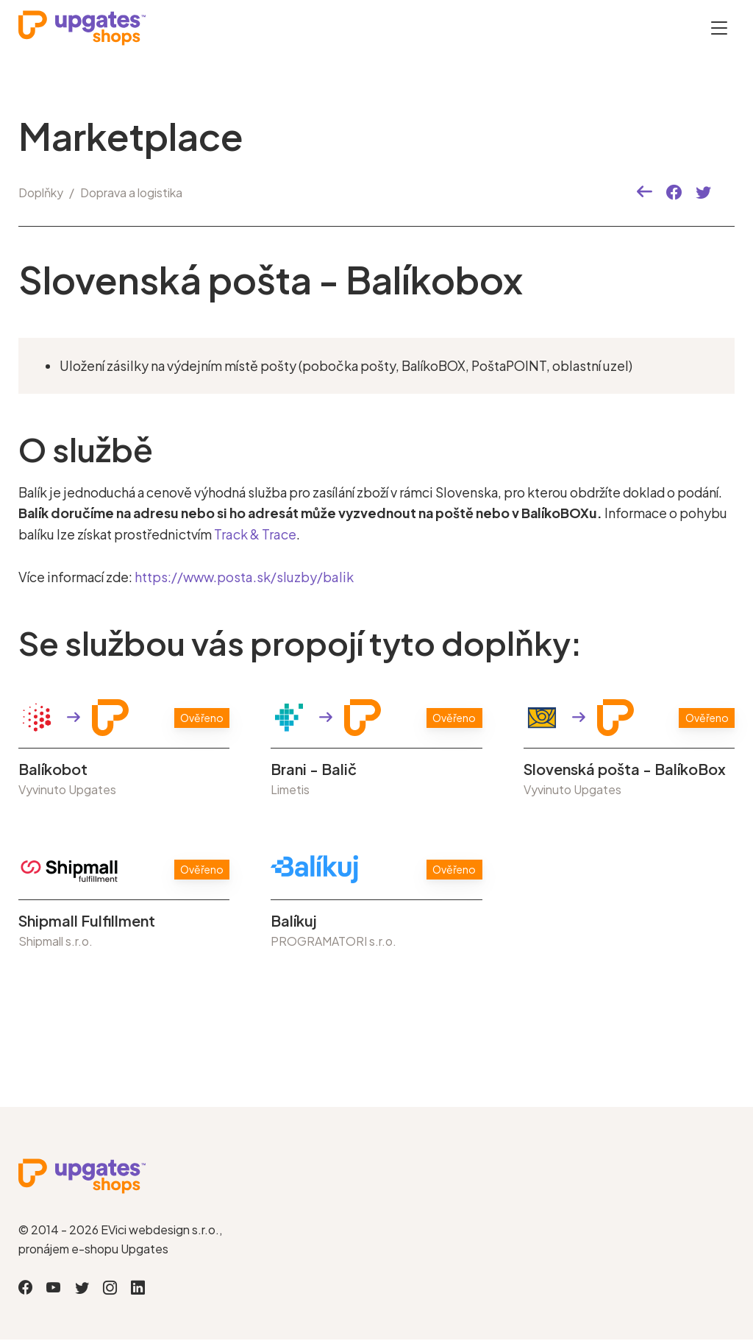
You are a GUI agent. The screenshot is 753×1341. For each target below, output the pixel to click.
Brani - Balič (314, 769)
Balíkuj (294, 921)
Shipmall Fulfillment (86, 921)
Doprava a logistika (131, 192)
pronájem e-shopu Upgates (93, 1248)
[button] (644, 192)
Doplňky (40, 192)
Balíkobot (53, 769)
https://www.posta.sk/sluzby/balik (243, 577)
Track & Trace (254, 534)
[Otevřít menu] (719, 27)
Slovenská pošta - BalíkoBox (625, 769)
